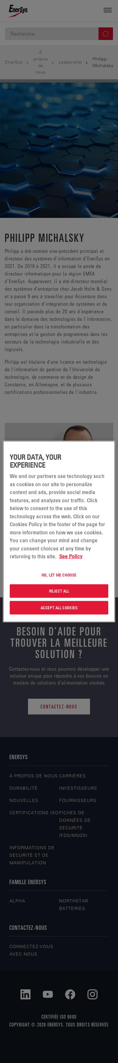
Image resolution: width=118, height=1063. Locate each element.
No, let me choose (59, 574)
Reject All (59, 591)
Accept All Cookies (59, 607)
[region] (59, 531)
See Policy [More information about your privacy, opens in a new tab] (70, 556)
